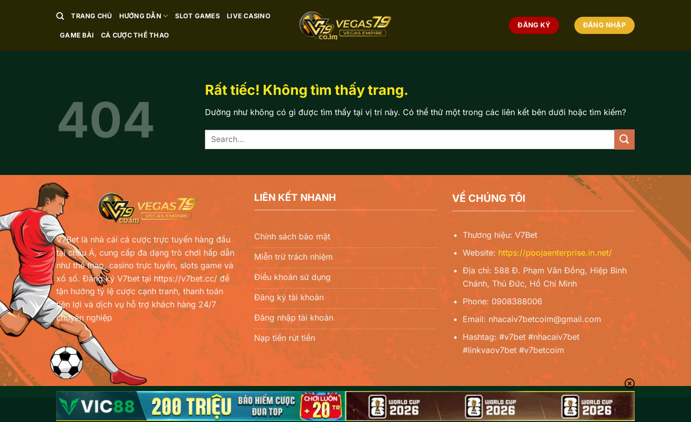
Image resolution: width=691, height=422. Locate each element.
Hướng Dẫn (143, 16)
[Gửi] (624, 139)
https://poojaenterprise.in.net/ (555, 253)
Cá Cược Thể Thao (135, 35)
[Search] (60, 16)
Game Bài (77, 35)
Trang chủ (91, 16)
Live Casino (248, 16)
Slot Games (197, 16)
